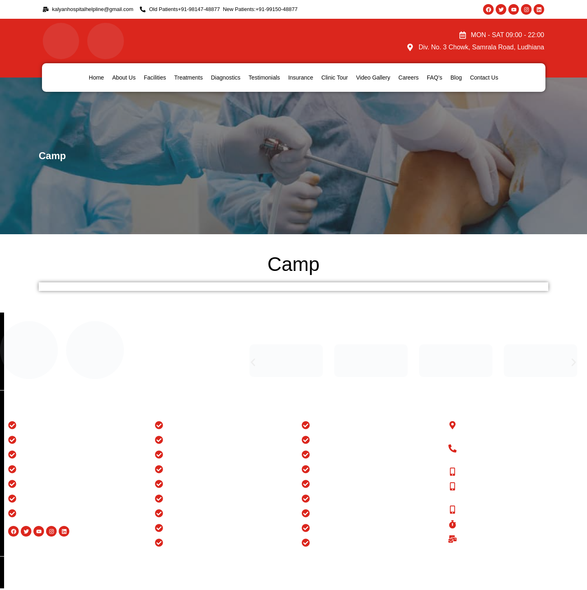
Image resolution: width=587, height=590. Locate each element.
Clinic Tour (334, 77)
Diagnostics (225, 77)
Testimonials (264, 77)
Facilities (155, 77)
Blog (456, 77)
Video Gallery (373, 77)
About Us (124, 77)
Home (96, 77)
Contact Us (484, 77)
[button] (253, 362)
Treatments (188, 77)
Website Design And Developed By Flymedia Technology (511, 565)
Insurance (300, 77)
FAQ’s (434, 77)
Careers (408, 77)
